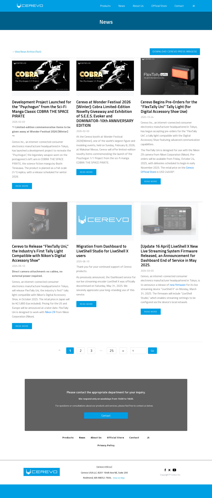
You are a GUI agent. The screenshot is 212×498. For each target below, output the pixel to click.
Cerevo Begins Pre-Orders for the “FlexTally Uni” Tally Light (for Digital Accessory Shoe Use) (169, 106)
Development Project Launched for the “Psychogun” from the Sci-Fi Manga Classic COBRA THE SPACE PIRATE (41, 109)
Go (152, 351)
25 (111, 350)
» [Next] (123, 350)
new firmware (178, 285)
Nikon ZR (50, 312)
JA (194, 5)
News (121, 6)
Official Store (159, 6)
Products (105, 6)
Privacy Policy (106, 445)
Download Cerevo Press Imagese (175, 51)
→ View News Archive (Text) (26, 51)
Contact (179, 6)
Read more (22, 186)
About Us (138, 6)
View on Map (119, 477)
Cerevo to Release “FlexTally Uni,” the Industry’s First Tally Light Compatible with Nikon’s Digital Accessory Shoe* (40, 253)
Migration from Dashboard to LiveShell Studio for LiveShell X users (102, 250)
